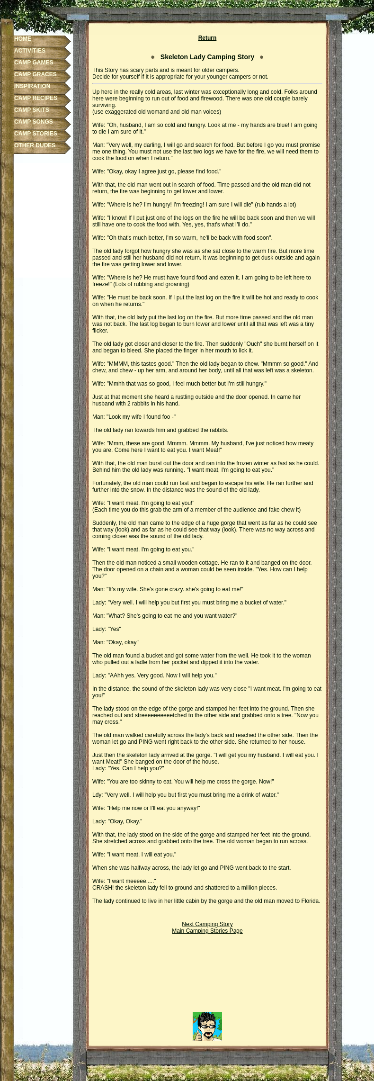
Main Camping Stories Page (207, 931)
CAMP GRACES (35, 74)
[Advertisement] (207, 976)
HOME (22, 39)
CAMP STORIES (35, 133)
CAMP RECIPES (35, 98)
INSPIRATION (32, 86)
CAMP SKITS (31, 110)
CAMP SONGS (33, 121)
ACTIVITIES (29, 50)
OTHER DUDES (34, 145)
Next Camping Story (207, 924)
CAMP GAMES (33, 62)
